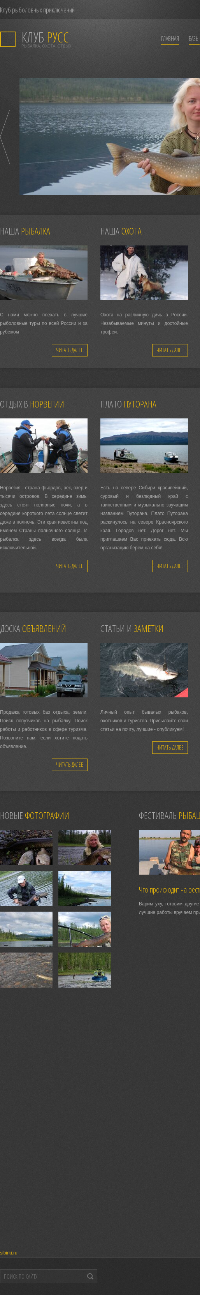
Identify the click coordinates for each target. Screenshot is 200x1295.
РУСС (45, 37)
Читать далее (69, 350)
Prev (5, 137)
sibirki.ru (9, 1253)
